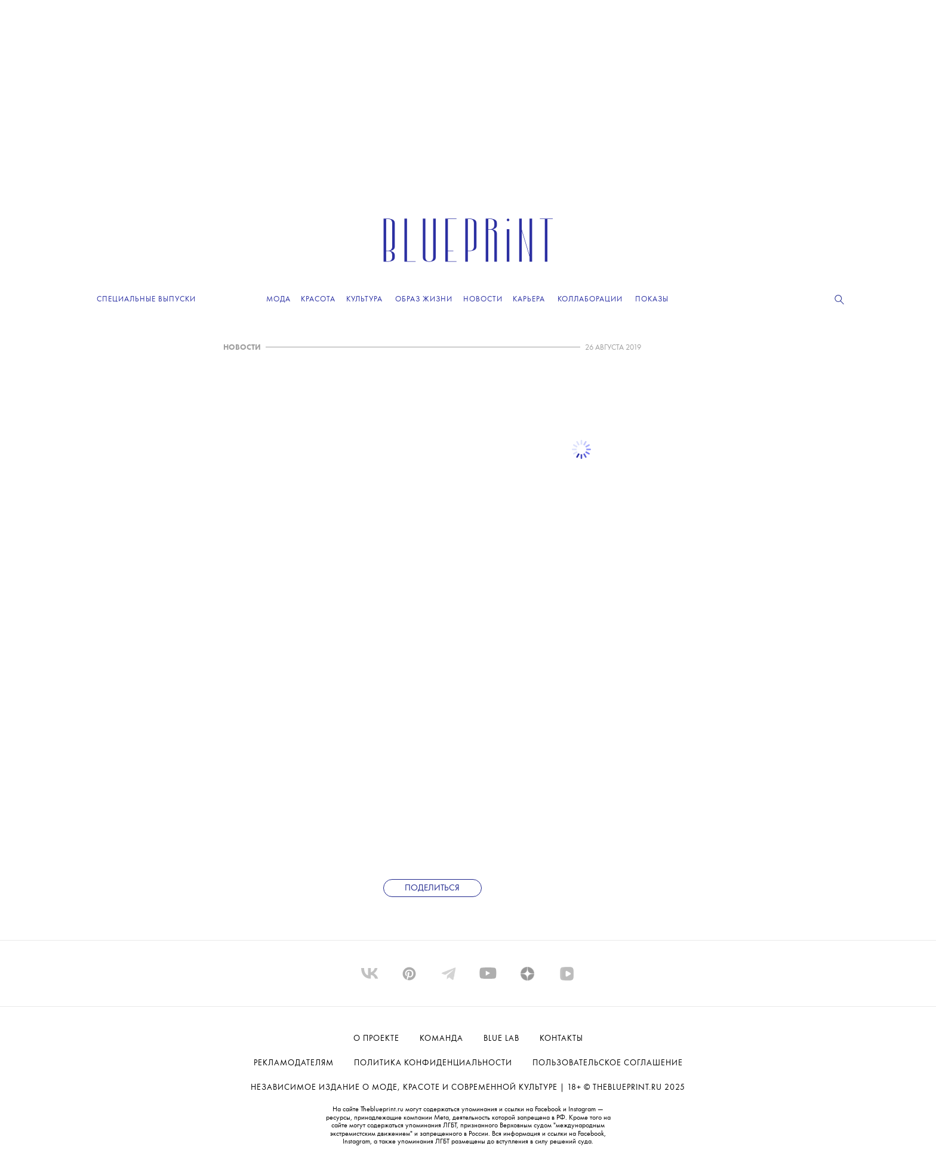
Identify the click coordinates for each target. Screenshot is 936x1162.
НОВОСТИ (242, 348)
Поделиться (432, 888)
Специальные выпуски (146, 299)
